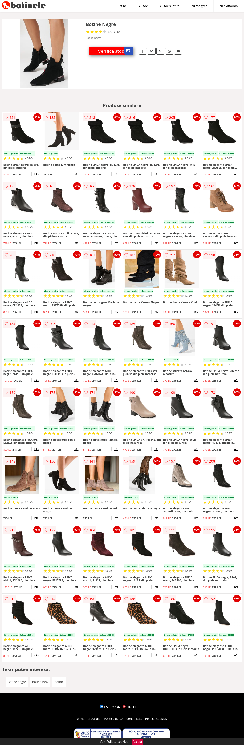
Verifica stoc (115, 51)
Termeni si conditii (88, 719)
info (36, 174)
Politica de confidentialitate (123, 719)
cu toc (143, 6)
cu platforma (229, 6)
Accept (137, 741)
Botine (122, 6)
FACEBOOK (110, 707)
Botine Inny (40, 682)
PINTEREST (132, 707)
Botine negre (17, 682)
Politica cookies (156, 719)
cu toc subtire (169, 6)
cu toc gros (199, 6)
